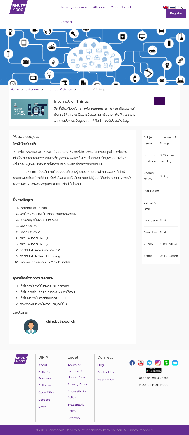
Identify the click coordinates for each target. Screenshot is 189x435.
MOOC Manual (121, 7)
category (32, 89)
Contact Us (105, 372)
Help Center (106, 379)
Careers (44, 399)
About (42, 365)
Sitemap (74, 418)
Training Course (74, 7)
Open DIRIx (46, 392)
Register (176, 13)
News (42, 407)
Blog (100, 365)
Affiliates (44, 385)
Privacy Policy (78, 384)
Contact (66, 21)
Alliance (99, 7)
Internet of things (59, 89)
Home (15, 89)
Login (182, 7)
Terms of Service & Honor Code (76, 371)
